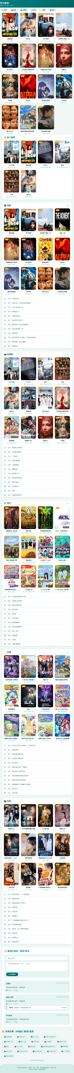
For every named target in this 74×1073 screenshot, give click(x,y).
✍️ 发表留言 (12, 974)
